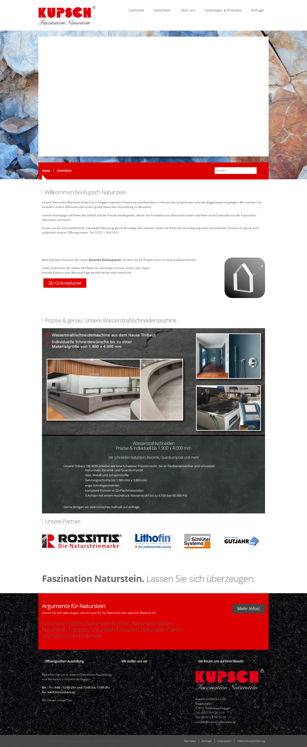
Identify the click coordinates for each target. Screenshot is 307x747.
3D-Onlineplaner (65, 283)
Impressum (224, 741)
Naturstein (162, 10)
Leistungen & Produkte (223, 10)
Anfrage (257, 10)
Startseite (136, 10)
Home (46, 170)
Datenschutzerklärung (251, 741)
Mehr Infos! (248, 608)
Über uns (188, 10)
